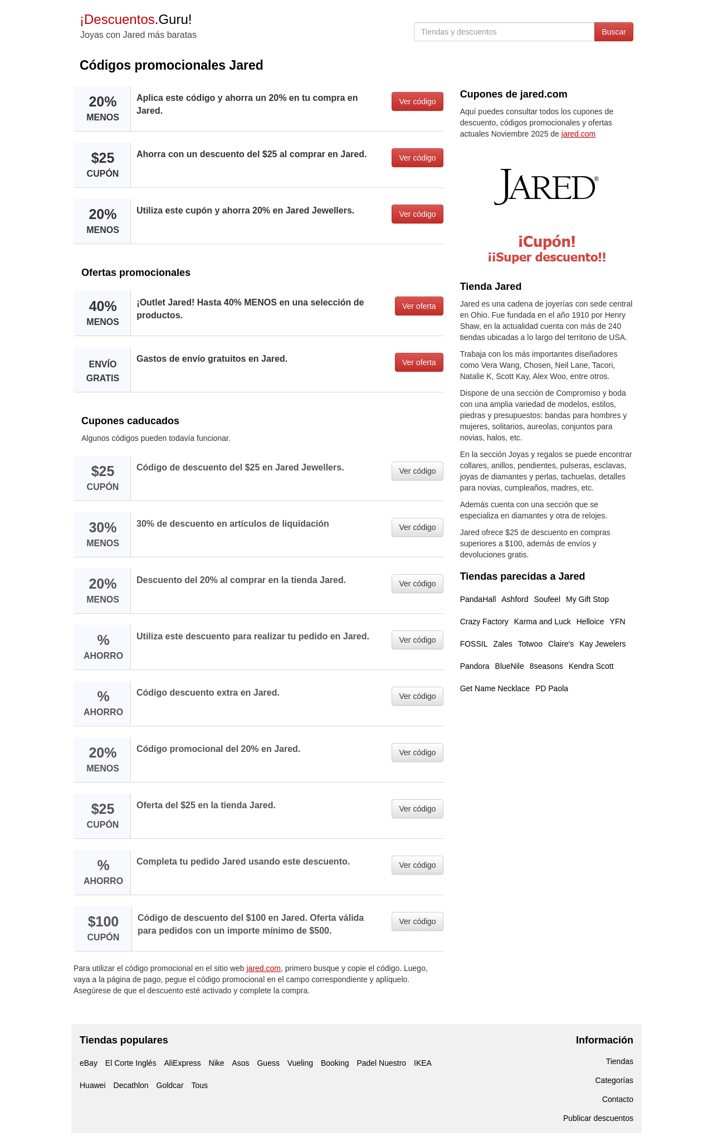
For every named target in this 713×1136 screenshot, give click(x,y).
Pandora (475, 666)
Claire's (561, 643)
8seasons (546, 666)
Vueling (300, 1063)
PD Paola (551, 688)
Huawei (93, 1085)
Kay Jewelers (602, 643)
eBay (88, 1063)
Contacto (617, 1099)
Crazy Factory (484, 621)
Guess (268, 1063)
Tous (199, 1085)
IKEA (423, 1063)
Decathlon (131, 1085)
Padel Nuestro (381, 1063)
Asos (240, 1063)
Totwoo (530, 643)
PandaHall (478, 599)
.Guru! (136, 19)
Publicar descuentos (598, 1118)
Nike (216, 1063)
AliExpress (182, 1063)
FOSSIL (474, 643)
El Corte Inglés (131, 1063)
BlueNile (509, 666)
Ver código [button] (417, 101)
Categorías (614, 1080)
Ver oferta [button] (419, 306)
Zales (502, 643)
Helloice (590, 621)
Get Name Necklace (495, 688)
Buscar (614, 31)
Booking (335, 1063)
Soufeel (547, 599)
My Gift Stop (587, 599)
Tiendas (619, 1061)
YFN (618, 621)
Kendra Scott (591, 666)
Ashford (514, 599)
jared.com (264, 968)
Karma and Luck (542, 621)
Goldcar (170, 1085)
